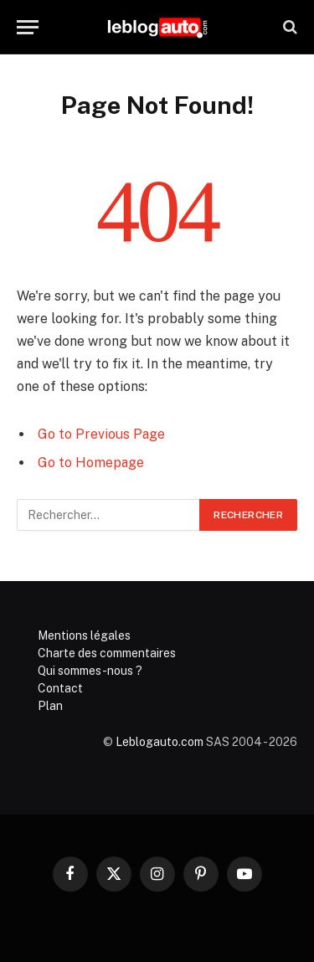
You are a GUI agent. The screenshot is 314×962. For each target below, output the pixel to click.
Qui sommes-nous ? (90, 670)
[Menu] (28, 27)
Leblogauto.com (159, 742)
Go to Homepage (91, 463)
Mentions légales (84, 635)
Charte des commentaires (107, 653)
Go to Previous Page (101, 434)
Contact (60, 688)
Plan (50, 705)
